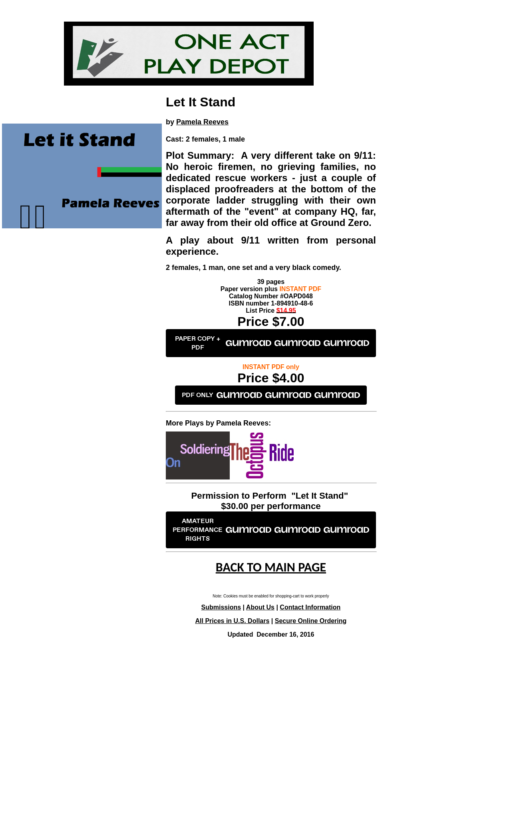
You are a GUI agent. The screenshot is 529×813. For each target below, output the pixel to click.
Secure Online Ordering (311, 620)
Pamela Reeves (202, 122)
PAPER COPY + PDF (272, 343)
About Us (260, 607)
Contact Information (310, 607)
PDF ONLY (271, 395)
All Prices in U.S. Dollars (232, 620)
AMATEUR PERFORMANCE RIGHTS (271, 529)
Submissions (221, 607)
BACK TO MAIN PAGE (271, 567)
